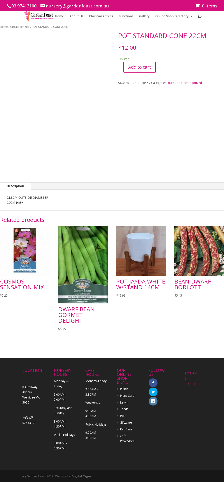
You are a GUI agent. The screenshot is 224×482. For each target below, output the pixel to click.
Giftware (126, 422)
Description (15, 186)
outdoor (174, 83)
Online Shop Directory (172, 16)
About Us (76, 16)
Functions (126, 16)
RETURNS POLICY (190, 378)
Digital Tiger (81, 476)
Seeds (124, 409)
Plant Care (127, 395)
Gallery (144, 16)
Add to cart (139, 67)
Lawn (124, 402)
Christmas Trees (101, 16)
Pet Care (126, 429)
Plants (124, 389)
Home (59, 16)
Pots (123, 416)
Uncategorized (20, 27)
